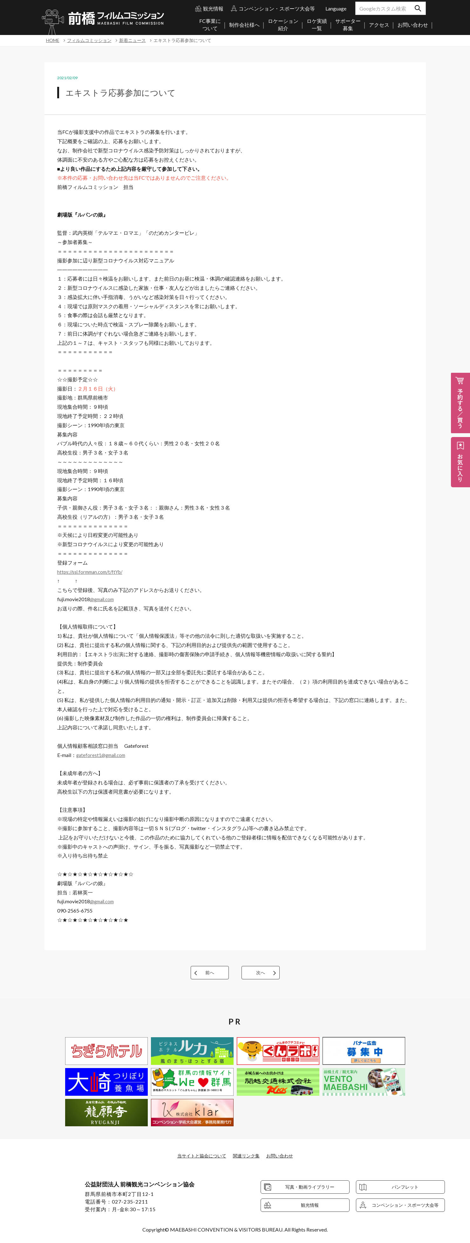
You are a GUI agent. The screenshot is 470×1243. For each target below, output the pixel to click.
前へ (210, 972)
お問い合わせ (285, 1155)
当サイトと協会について (198, 1155)
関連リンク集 (248, 1155)
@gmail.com (103, 599)
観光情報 (213, 8)
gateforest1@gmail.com (102, 755)
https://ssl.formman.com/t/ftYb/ (92, 572)
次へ (260, 972)
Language (335, 8)
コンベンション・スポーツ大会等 (277, 8)
